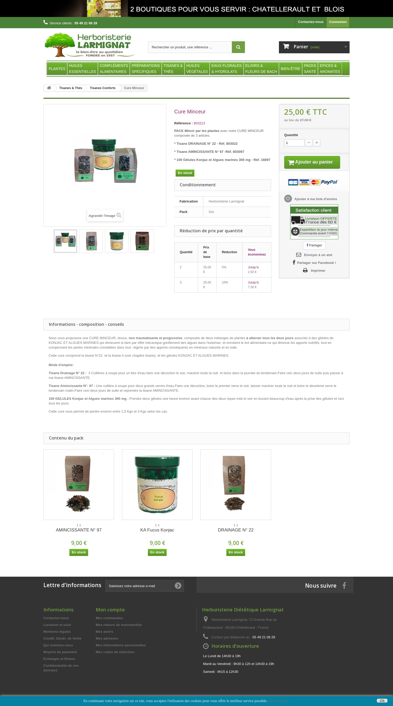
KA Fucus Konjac (157, 530)
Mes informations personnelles (121, 645)
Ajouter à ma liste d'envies (315, 205)
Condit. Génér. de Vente (62, 638)
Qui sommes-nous (58, 645)
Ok (382, 701)
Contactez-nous (311, 22)
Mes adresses (107, 638)
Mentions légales (57, 632)
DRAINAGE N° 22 (236, 530)
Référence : (183, 123)
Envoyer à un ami (318, 262)
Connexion (338, 22)
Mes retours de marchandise (119, 625)
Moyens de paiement (60, 652)
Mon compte (110, 609)
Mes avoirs (104, 632)
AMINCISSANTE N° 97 (79, 530)
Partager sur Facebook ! (316, 269)
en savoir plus (278, 701)
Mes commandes (109, 618)
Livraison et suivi (57, 625)
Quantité (291, 135)
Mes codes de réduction (115, 652)
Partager (314, 252)
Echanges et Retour (59, 659)
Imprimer (318, 277)
